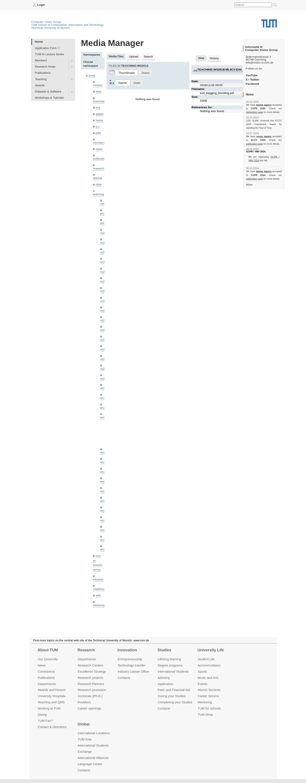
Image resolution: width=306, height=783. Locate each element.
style (99, 184)
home (99, 120)
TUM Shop (205, 714)
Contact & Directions (52, 727)
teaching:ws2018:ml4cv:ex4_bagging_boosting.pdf (238, 69)
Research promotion (92, 690)
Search (148, 56)
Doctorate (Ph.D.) (90, 696)
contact (97, 85)
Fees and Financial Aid (174, 690)
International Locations (94, 733)
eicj (98, 107)
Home (39, 41)
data (98, 91)
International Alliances (93, 758)
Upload (133, 56)
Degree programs (170, 665)
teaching (98, 194)
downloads (100, 101)
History (214, 58)
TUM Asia (85, 739)
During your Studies (172, 696)
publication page (254, 112)
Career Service (208, 696)
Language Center (90, 764)
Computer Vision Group (46, 21)
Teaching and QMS (51, 702)
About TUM (47, 650)
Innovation (127, 650)
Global (83, 724)
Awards (40, 85)
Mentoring (205, 702)
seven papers (263, 136)
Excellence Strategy (92, 671)
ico (97, 126)
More (249, 184)
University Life (210, 650)
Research (86, 650)
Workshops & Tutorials (49, 97)
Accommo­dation (209, 665)
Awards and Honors (51, 690)
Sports (202, 671)
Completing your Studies (175, 702)
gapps (99, 113)
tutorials (98, 579)
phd (102, 213)
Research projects (90, 677)
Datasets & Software (48, 91)
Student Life (206, 659)
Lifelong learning (169, 659)
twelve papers (264, 105)
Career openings (89, 708)
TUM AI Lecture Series (49, 54)
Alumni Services (209, 690)
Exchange (85, 751)
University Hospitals (51, 696)
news (99, 149)
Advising (164, 677)
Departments (47, 684)
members (99, 142)
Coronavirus (46, 671)
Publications (43, 72)
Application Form (46, 48)
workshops (100, 605)
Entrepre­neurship (130, 659)
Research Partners (91, 684)
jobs (98, 132)
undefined (99, 589)
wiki (98, 595)
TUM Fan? (45, 720)
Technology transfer (132, 665)
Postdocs (84, 702)
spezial (97, 178)
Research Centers (90, 665)
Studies (164, 650)
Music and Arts (208, 677)
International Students (173, 671)
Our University (48, 659)
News (41, 665)
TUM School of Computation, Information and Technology (67, 24)
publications (100, 158)
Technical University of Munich (50, 27)
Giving (42, 714)
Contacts (124, 677)
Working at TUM (49, 708)
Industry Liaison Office (133, 671)
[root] (92, 75)
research (98, 168)
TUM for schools (209, 708)
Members (41, 60)
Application (165, 684)
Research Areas (45, 66)
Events (202, 684)
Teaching (41, 79)
